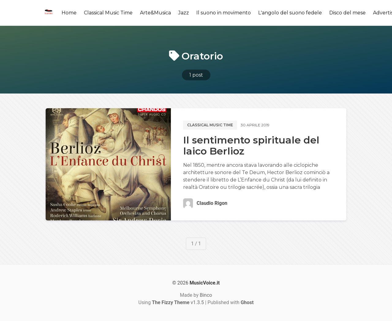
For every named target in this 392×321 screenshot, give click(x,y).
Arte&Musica (155, 13)
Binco (206, 295)
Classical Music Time (108, 13)
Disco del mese (347, 13)
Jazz (183, 13)
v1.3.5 (178, 302)
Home (69, 13)
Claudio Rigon (212, 203)
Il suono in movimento (223, 13)
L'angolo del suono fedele (290, 13)
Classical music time (210, 125)
